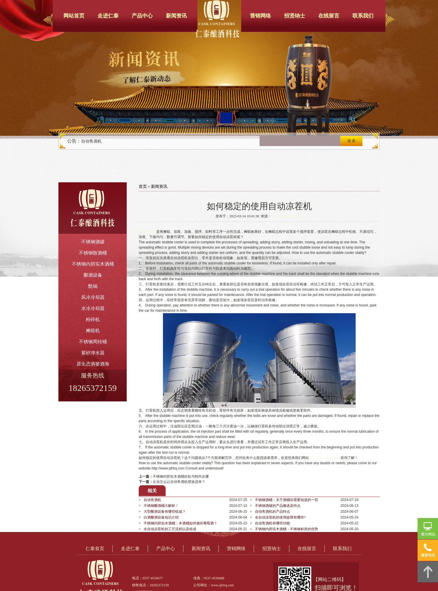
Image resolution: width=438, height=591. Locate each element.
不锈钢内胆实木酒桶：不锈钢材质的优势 (286, 529)
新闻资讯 (176, 16)
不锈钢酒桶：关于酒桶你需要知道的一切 (286, 500)
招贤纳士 (294, 16)
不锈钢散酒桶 (93, 252)
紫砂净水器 (93, 352)
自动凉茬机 (147, 232)
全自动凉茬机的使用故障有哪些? (280, 517)
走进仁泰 (108, 16)
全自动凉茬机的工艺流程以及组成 (170, 529)
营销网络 (260, 16)
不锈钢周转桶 (93, 341)
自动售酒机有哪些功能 (272, 523)
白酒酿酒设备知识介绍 (161, 517)
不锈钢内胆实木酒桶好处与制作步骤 (181, 476)
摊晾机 (93, 330)
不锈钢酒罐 (93, 241)
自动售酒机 (91, 141)
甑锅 (93, 286)
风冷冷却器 (93, 297)
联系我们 (362, 16)
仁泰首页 (95, 548)
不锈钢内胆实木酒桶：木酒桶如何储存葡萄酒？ (180, 523)
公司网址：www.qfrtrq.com (213, 585)
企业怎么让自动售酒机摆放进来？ (179, 482)
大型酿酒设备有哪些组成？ (165, 511)
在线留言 (328, 16)
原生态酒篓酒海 (93, 363)
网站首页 (73, 16)
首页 (143, 186)
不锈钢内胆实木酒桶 (93, 263)
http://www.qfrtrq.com (287, 216)
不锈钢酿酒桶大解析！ (161, 506)
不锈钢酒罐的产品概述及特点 (277, 506)
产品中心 (142, 16)
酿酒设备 (93, 275)
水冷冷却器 (93, 308)
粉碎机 (93, 319)
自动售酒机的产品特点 (272, 511)
